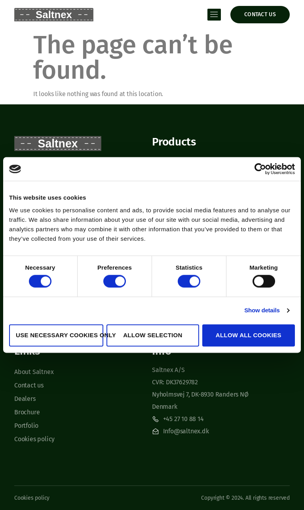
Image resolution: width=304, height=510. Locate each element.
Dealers (25, 398)
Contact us (29, 385)
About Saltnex (33, 372)
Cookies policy (34, 439)
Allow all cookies (248, 335)
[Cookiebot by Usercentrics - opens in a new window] (260, 169)
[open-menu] (214, 15)
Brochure (27, 412)
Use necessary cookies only (59, 335)
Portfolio (26, 425)
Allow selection (152, 335)
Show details (261, 310)
